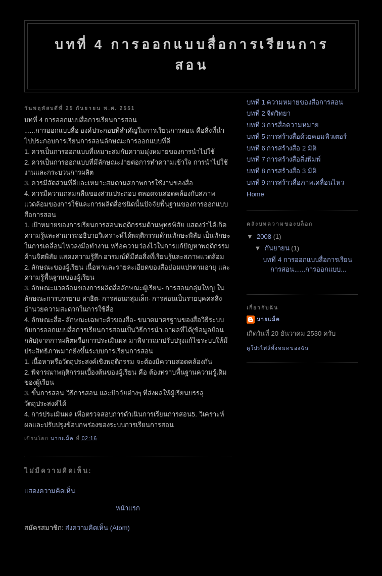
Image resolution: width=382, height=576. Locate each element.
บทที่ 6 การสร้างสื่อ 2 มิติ (281, 148)
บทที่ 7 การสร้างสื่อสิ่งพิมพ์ (284, 159)
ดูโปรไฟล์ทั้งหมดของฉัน (278, 348)
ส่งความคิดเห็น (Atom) (97, 528)
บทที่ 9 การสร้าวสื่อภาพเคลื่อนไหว (295, 182)
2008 (265, 236)
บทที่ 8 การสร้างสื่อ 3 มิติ (281, 171)
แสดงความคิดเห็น (49, 491)
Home (255, 194)
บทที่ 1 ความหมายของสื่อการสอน (295, 102)
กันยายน (278, 248)
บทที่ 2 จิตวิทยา (269, 113)
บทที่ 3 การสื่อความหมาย (283, 125)
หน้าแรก (128, 508)
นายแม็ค (268, 319)
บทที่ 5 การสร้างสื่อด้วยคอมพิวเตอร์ (297, 136)
